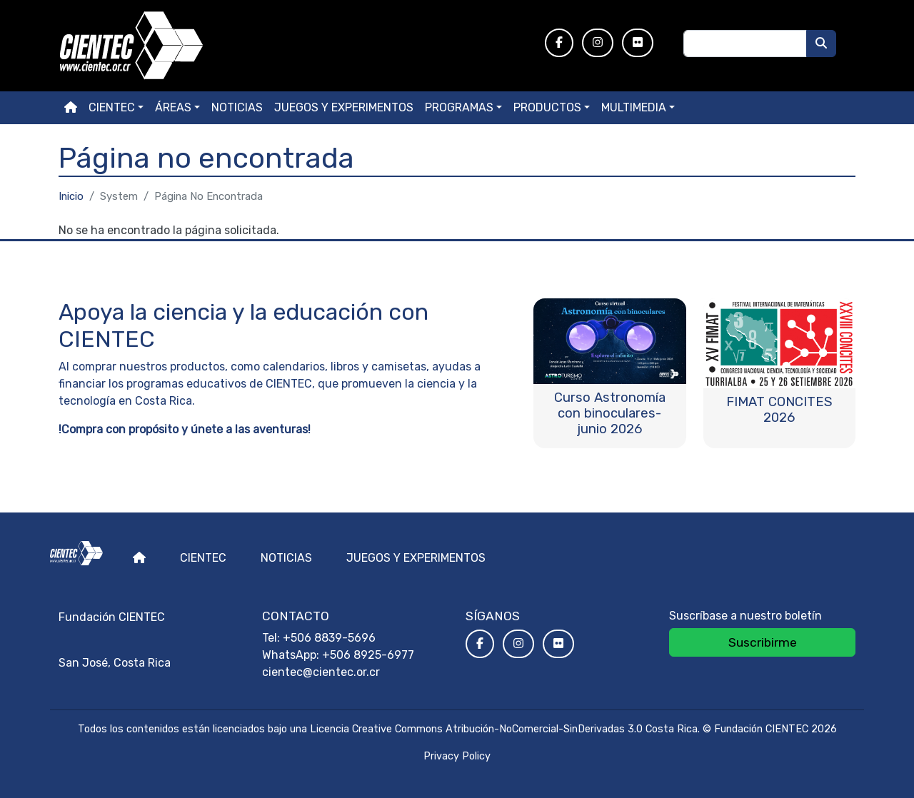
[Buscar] (821, 43)
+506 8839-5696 (329, 638)
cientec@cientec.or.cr (321, 672)
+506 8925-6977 (368, 655)
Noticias (237, 107)
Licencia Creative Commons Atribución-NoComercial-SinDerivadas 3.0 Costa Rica (504, 729)
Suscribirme (762, 642)
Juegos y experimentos (343, 107)
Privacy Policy (457, 756)
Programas (459, 107)
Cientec (203, 558)
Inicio (71, 196)
